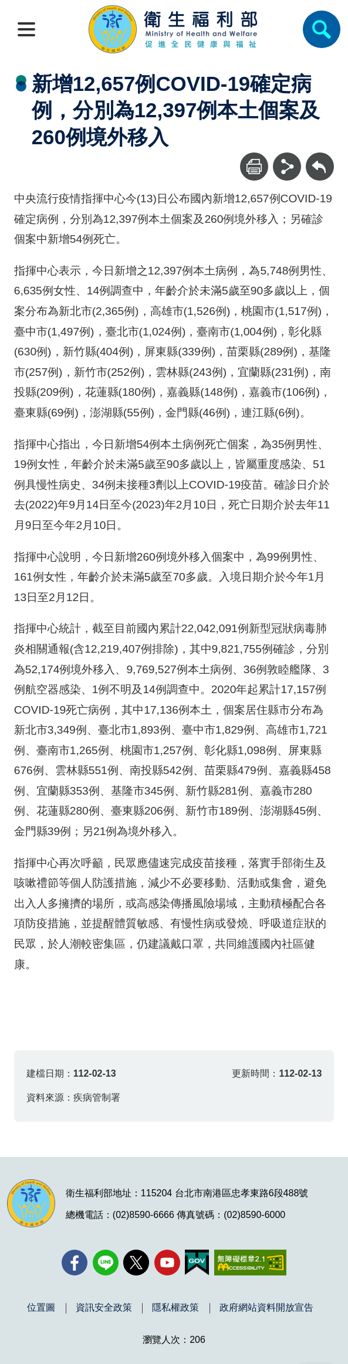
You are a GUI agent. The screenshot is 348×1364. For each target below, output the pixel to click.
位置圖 (41, 1307)
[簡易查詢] (321, 29)
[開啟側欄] (26, 29)
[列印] (254, 166)
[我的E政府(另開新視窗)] (197, 1262)
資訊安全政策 (104, 1307)
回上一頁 (320, 158)
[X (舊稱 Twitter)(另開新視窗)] (136, 1262)
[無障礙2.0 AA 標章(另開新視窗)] (250, 1262)
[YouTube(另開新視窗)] (167, 1262)
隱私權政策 (175, 1307)
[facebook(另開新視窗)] (74, 1262)
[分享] (287, 166)
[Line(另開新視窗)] (106, 1262)
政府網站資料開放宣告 (266, 1307)
